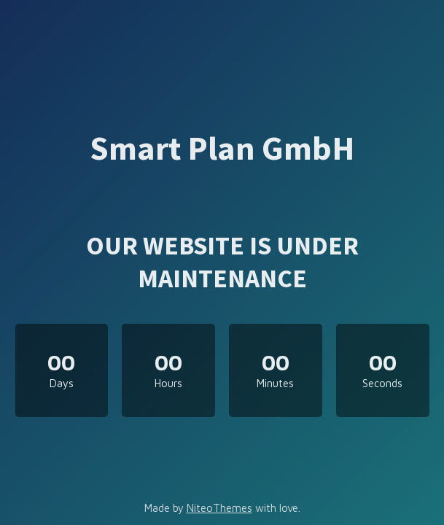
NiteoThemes (219, 508)
